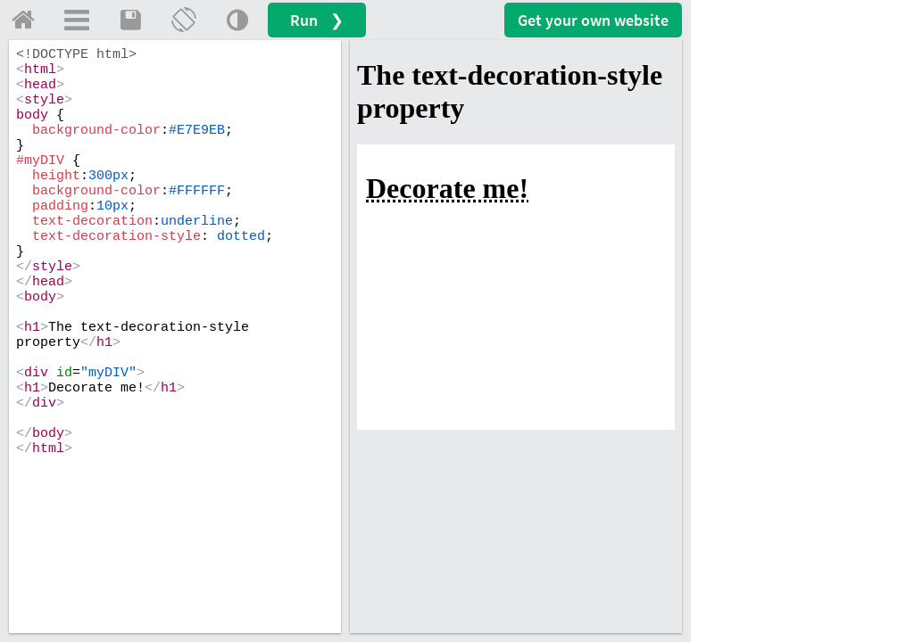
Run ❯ (317, 20)
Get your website (593, 20)
